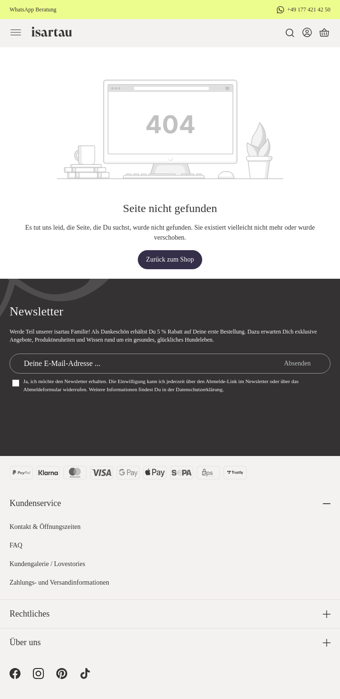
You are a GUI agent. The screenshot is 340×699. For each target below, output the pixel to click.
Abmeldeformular (42, 389)
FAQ (16, 545)
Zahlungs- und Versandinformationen (59, 582)
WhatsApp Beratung (33, 9)
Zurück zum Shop (170, 259)
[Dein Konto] (307, 33)
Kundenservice (35, 503)
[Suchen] (290, 33)
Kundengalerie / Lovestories (47, 563)
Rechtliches (30, 613)
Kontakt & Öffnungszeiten (45, 526)
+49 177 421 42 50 (308, 9)
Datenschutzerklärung (199, 389)
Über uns (25, 642)
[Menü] (16, 33)
